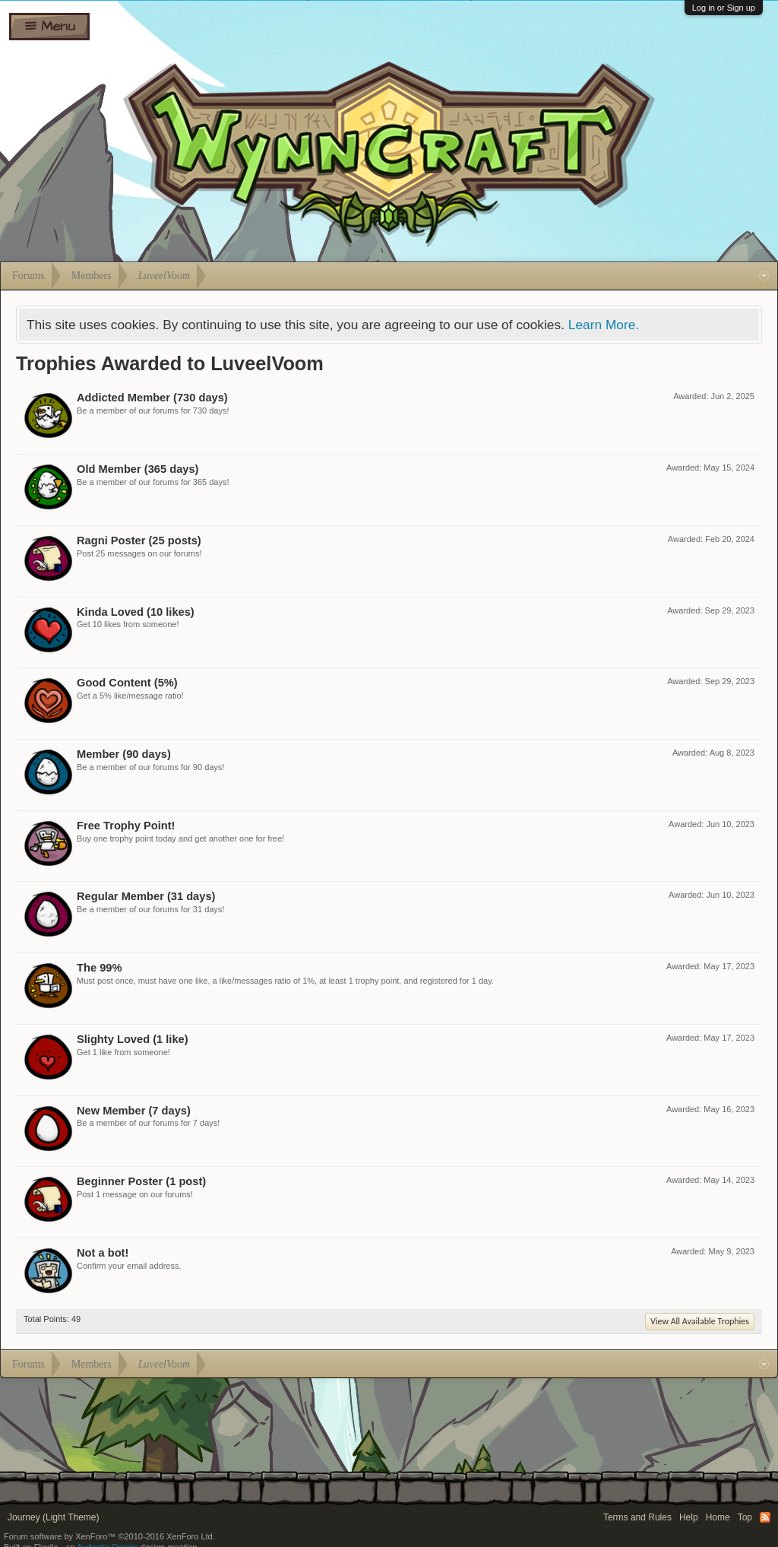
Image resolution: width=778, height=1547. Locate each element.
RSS (765, 1517)
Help (688, 1517)
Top (745, 1517)
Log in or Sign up (723, 7)
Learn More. (603, 324)
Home (718, 1517)
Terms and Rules (637, 1517)
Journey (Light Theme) (54, 1517)
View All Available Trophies (699, 1321)
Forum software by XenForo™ (109, 1536)
